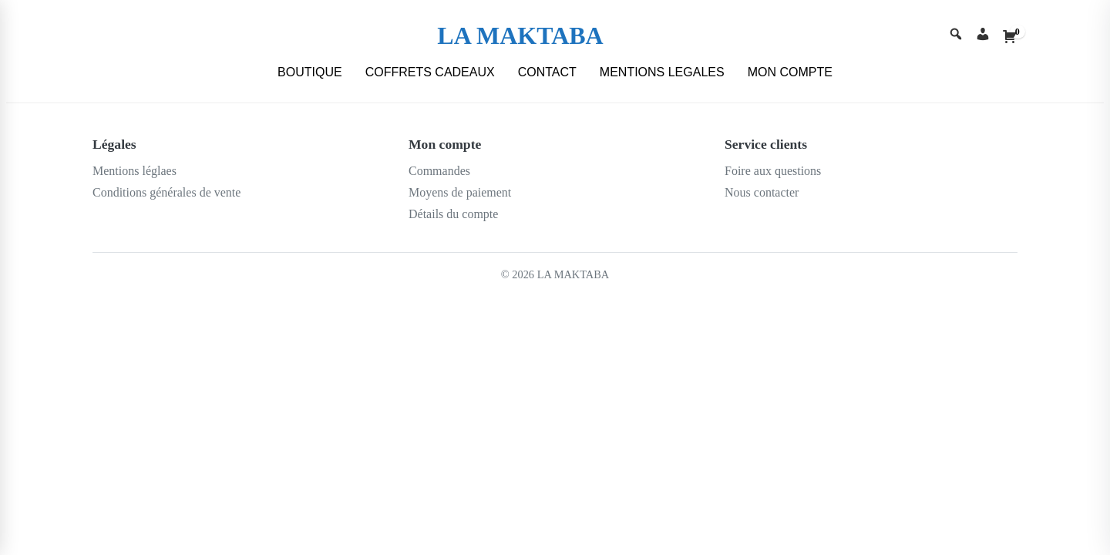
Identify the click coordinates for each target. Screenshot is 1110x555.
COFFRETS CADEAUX (430, 72)
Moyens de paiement (460, 192)
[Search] (956, 35)
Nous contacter (762, 192)
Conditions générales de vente (166, 192)
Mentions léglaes (134, 170)
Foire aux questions (773, 170)
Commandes (439, 170)
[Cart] (1010, 36)
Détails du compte (453, 213)
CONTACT (547, 72)
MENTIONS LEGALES (662, 72)
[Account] (983, 35)
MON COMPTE (790, 72)
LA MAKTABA (520, 35)
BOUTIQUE (310, 72)
